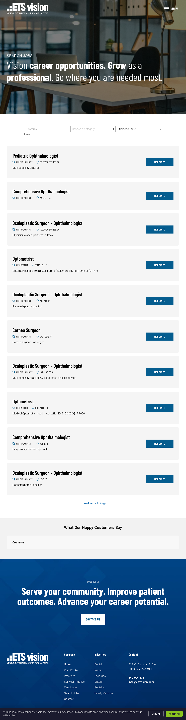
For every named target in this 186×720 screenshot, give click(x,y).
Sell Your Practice (74, 681)
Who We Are (71, 670)
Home (67, 664)
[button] (166, 8)
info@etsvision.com (141, 682)
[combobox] (93, 129)
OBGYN (99, 681)
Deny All (156, 713)
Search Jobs (71, 693)
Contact (68, 699)
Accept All (174, 713)
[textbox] (93, 129)
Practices (69, 676)
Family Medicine (104, 693)
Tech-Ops (100, 676)
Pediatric (100, 687)
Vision (98, 670)
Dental (98, 664)
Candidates (70, 687)
